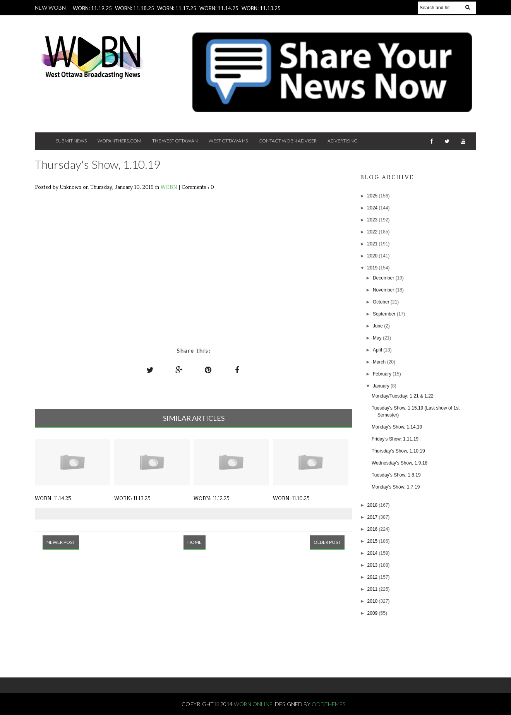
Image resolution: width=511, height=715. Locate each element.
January (382, 386)
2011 (373, 589)
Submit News (71, 141)
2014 (373, 553)
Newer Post (60, 542)
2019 (373, 268)
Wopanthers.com (119, 141)
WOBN (170, 186)
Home (194, 542)
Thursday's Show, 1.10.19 (398, 451)
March (380, 362)
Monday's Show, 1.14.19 (397, 427)
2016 (373, 529)
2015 (373, 541)
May (378, 338)
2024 (373, 208)
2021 (373, 244)
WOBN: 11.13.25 (261, 8)
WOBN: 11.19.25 (92, 8)
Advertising (343, 141)
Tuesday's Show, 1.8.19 (396, 475)
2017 (373, 517)
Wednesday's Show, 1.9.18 (399, 463)
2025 (373, 196)
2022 (373, 232)
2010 (373, 601)
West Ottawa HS (228, 141)
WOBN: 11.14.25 (218, 8)
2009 (373, 613)
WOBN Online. (254, 704)
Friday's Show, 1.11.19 (395, 439)
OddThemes (328, 704)
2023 (373, 220)
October (382, 302)
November (384, 290)
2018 (373, 505)
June (378, 326)
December (384, 278)
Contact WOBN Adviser (288, 141)
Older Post (327, 542)
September (385, 314)
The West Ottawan (175, 141)
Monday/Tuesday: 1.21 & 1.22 (403, 396)
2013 (373, 565)
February (383, 374)
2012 (373, 577)
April (378, 350)
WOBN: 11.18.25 (134, 8)
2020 (373, 256)
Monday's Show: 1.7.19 (396, 487)
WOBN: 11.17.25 (176, 8)
